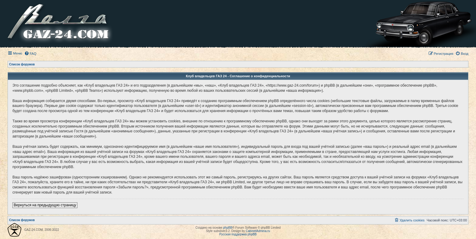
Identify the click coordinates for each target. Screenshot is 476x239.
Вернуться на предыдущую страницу (45, 205)
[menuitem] (30, 53)
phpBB (227, 227)
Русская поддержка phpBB (238, 234)
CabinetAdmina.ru (258, 231)
